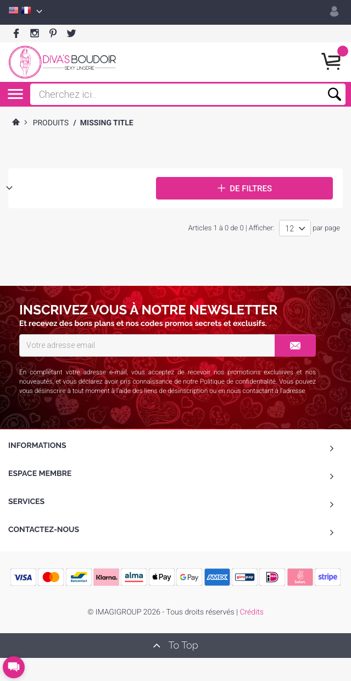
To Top (175, 645)
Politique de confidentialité (238, 381)
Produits (51, 123)
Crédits (251, 612)
